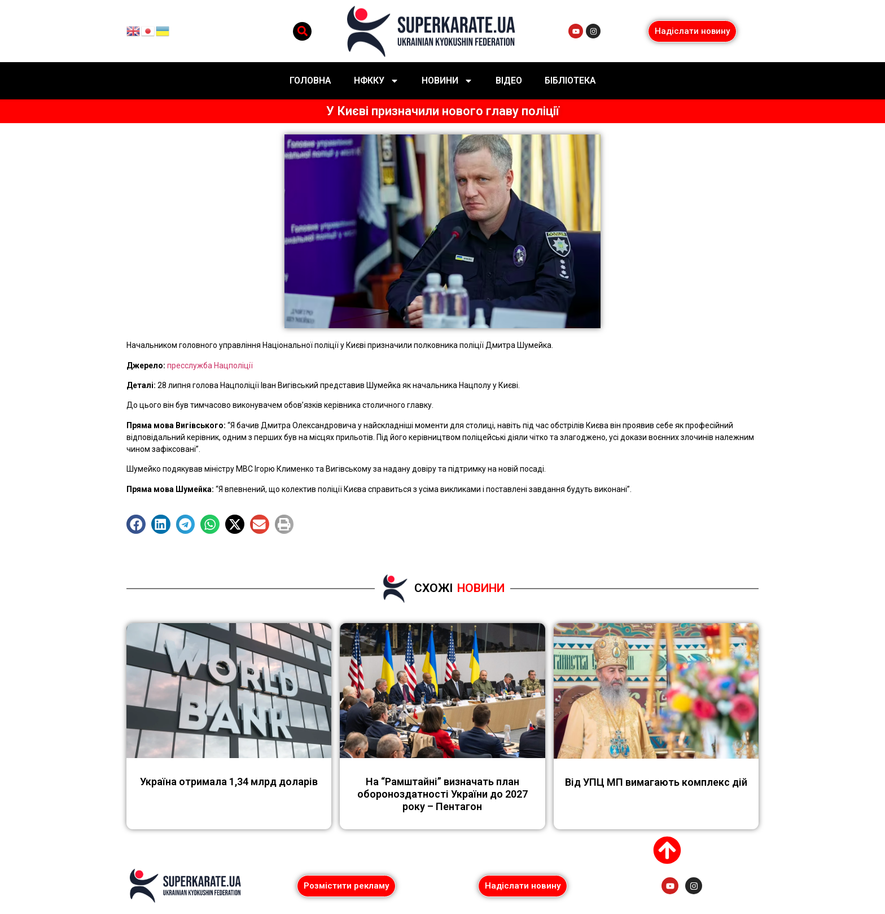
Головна (310, 80)
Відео (509, 80)
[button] (302, 31)
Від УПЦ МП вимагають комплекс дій (656, 782)
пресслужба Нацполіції (210, 365)
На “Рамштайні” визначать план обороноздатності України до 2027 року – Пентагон (442, 794)
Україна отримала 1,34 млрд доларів (229, 781)
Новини (447, 81)
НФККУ (376, 81)
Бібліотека (570, 80)
